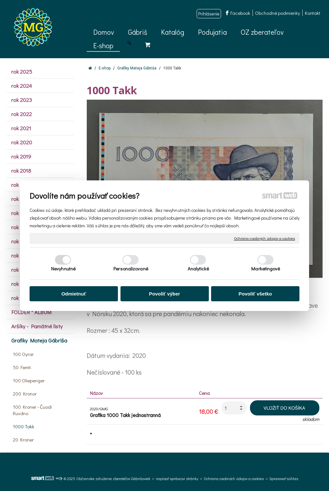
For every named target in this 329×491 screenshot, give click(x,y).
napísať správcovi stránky (177, 478)
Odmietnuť (73, 293)
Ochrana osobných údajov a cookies (264, 238)
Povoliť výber (164, 293)
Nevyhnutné (63, 268)
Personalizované (130, 268)
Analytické (198, 268)
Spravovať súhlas (283, 478)
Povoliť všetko (255, 293)
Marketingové (265, 268)
